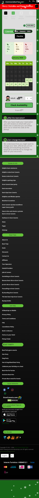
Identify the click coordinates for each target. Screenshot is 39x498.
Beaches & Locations (8, 201)
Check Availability (19, 105)
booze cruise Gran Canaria (10, 176)
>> (24, 57)
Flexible (20, 36)
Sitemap (4, 230)
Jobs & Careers (6, 272)
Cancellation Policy (8, 327)
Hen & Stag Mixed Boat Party (11, 362)
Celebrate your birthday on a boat (12, 366)
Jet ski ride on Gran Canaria (10, 284)
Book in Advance (7, 331)
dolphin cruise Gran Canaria (10, 172)
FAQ (3, 322)
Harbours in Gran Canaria (10, 218)
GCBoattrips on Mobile (9, 310)
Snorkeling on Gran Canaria (10, 276)
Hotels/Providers (7, 268)
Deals (4, 248)
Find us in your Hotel (8, 335)
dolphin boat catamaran (9, 168)
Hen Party (5, 354)
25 (31, 80)
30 (23, 84)
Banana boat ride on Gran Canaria (12, 280)
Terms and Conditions (9, 318)
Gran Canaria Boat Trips (21, 447)
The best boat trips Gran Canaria (12, 297)
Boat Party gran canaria (9, 350)
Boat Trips (5, 244)
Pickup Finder (6, 339)
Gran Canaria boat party (9, 184)
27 (11, 84)
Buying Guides (6, 301)
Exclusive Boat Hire (8, 374)
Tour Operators (7, 264)
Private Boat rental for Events (11, 378)
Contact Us (5, 256)
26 (8, 84)
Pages (4, 226)
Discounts (5, 252)
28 (16, 84)
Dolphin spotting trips (9, 180)
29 (19, 84)
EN (33, 1)
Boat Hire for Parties (8, 370)
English (5, 456)
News (4, 222)
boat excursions (7, 188)
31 (27, 84)
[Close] (36, 6)
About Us (5, 240)
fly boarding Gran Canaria (10, 292)
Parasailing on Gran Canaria (10, 288)
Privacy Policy (6, 314)
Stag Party (5, 358)
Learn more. (5, 423)
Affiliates (5, 260)
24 (27, 80)
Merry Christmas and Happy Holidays (17, 6)
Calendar (9, 31)
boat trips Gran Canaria (9, 192)
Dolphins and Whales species (11, 196)
